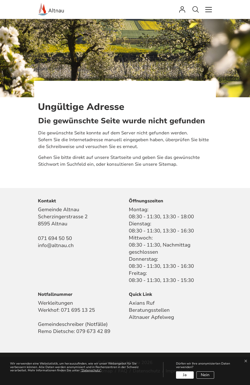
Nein (205, 375)
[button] (197, 9)
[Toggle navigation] (208, 9)
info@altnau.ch (56, 245)
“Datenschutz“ (91, 370)
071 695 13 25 (78, 310)
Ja (185, 375)
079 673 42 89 (93, 331)
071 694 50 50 (55, 238)
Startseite (120, 157)
